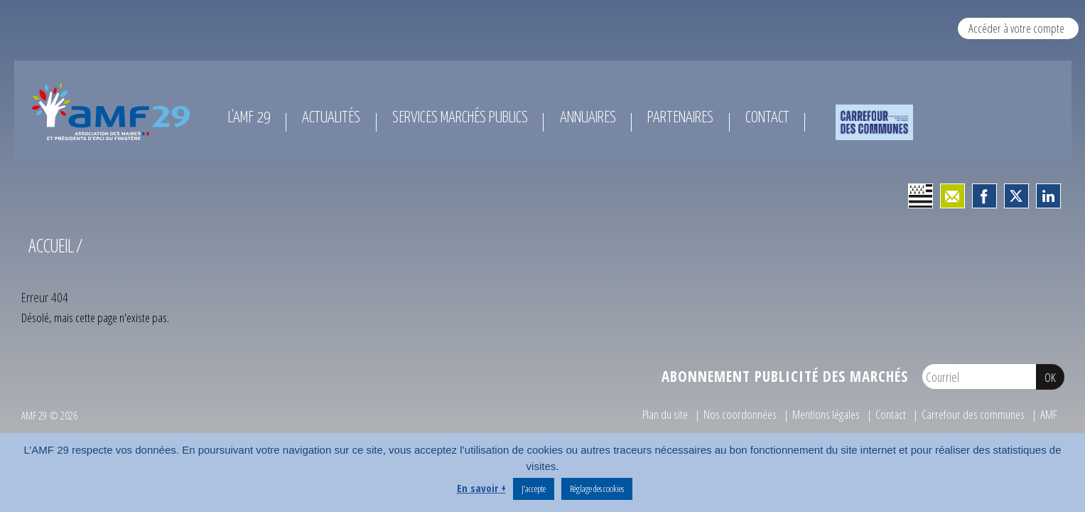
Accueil (50, 245)
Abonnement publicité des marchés (785, 376)
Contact (890, 414)
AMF (1048, 414)
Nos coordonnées (740, 414)
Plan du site (665, 414)
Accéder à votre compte (1016, 28)
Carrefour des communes (973, 414)
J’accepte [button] (534, 488)
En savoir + (481, 488)
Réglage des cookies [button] (597, 488)
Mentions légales (826, 414)
